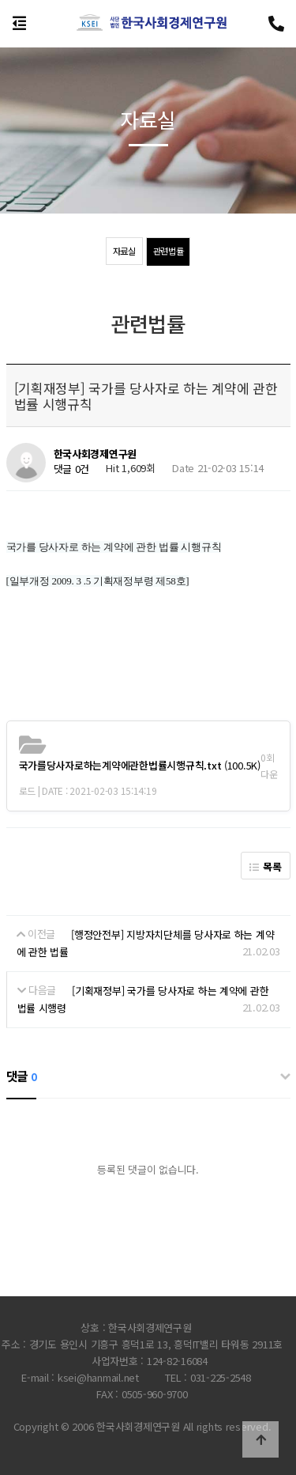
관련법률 (168, 250)
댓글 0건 (72, 469)
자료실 (124, 250)
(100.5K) (139, 765)
